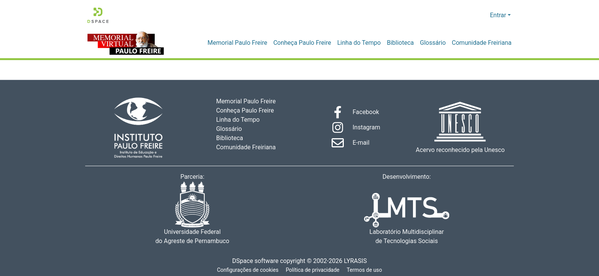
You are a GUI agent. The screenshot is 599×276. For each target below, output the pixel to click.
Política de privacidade (313, 270)
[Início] (97, 15)
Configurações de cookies (247, 270)
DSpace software (253, 261)
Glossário (436, 43)
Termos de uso (366, 270)
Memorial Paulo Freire (246, 43)
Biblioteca (405, 43)
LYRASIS (357, 261)
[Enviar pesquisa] (472, 15)
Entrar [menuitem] (498, 15)
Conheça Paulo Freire (310, 43)
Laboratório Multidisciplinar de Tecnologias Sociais (406, 219)
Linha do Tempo (365, 43)
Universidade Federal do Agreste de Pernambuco (192, 213)
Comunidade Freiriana (483, 43)
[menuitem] (483, 15)
